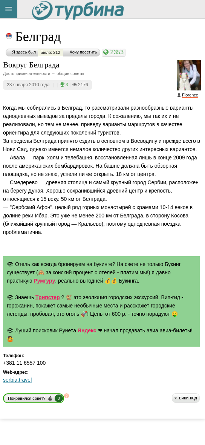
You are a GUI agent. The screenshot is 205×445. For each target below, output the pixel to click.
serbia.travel (17, 380)
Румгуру (44, 281)
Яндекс (87, 330)
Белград (38, 36)
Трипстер (47, 297)
